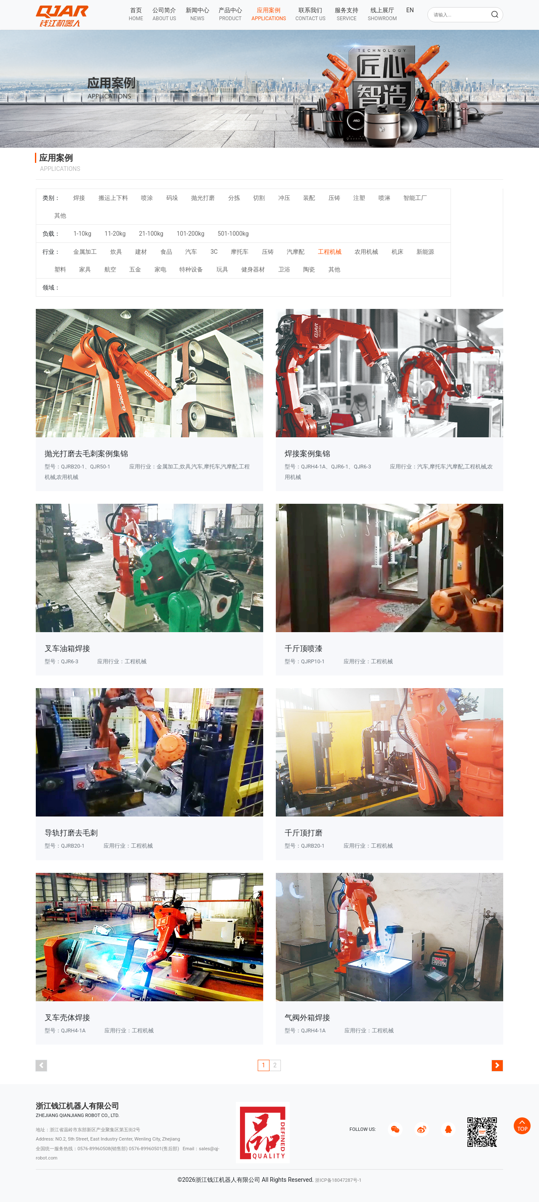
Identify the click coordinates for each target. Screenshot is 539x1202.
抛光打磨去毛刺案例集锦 (86, 453)
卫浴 (284, 269)
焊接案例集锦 (307, 453)
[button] (164, 14)
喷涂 (147, 197)
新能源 (425, 251)
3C (214, 251)
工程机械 (330, 251)
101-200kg (190, 233)
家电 (160, 269)
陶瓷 (309, 269)
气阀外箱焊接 (307, 1017)
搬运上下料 (113, 197)
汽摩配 (295, 251)
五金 (135, 269)
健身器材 (253, 269)
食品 (166, 251)
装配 (309, 197)
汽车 (191, 251)
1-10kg (82, 233)
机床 (397, 251)
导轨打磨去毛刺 (71, 832)
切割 (259, 197)
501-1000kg (233, 233)
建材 (141, 251)
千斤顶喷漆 (304, 648)
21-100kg (151, 233)
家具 (85, 269)
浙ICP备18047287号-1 (338, 1180)
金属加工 (85, 251)
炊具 (116, 251)
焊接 (79, 197)
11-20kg (114, 233)
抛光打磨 (203, 197)
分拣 (234, 197)
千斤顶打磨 (304, 832)
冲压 (284, 197)
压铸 (334, 197)
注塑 (359, 197)
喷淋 (384, 197)
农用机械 (366, 251)
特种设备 (191, 269)
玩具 (222, 269)
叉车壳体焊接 (67, 1017)
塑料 (60, 269)
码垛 (172, 197)
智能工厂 (415, 197)
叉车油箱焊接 (67, 648)
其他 (60, 215)
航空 (110, 269)
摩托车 (239, 251)
